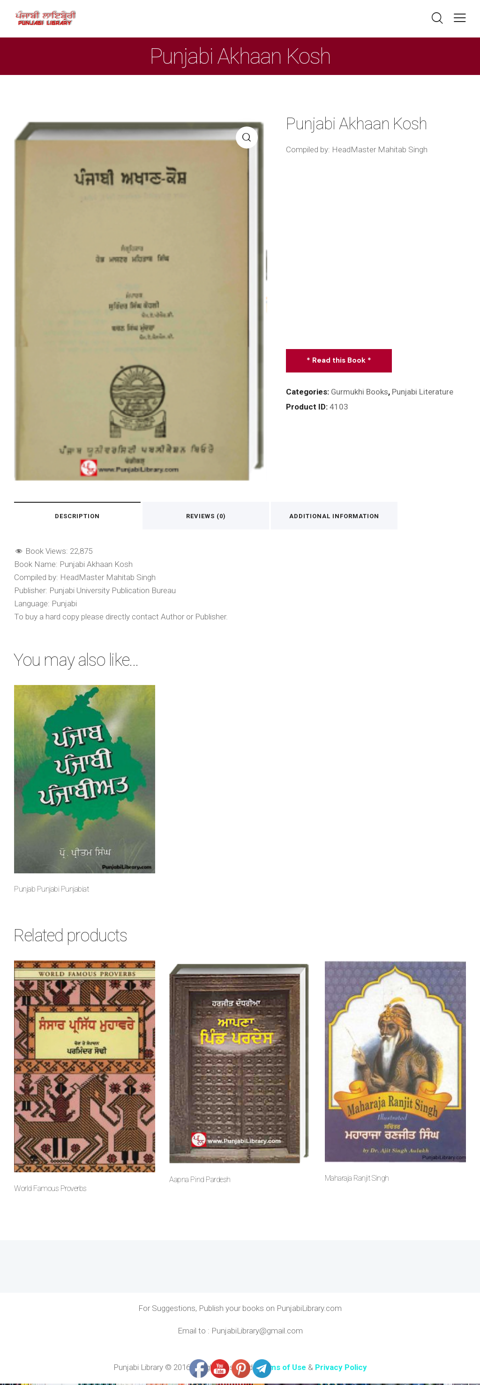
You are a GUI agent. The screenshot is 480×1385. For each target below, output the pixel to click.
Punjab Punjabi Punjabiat (51, 890)
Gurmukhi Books (360, 391)
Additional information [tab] (344, 516)
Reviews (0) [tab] (212, 516)
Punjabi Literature (423, 391)
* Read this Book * (339, 360)
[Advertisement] (376, 256)
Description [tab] (79, 516)
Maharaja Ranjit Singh (357, 1179)
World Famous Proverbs (50, 1189)
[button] (460, 17)
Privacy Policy (341, 1368)
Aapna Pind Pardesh (199, 1181)
